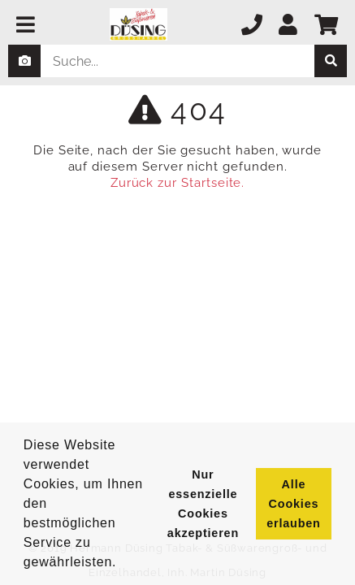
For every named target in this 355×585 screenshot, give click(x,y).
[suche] (330, 61)
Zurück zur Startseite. (177, 183)
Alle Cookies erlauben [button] (293, 504)
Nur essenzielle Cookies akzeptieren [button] (203, 504)
